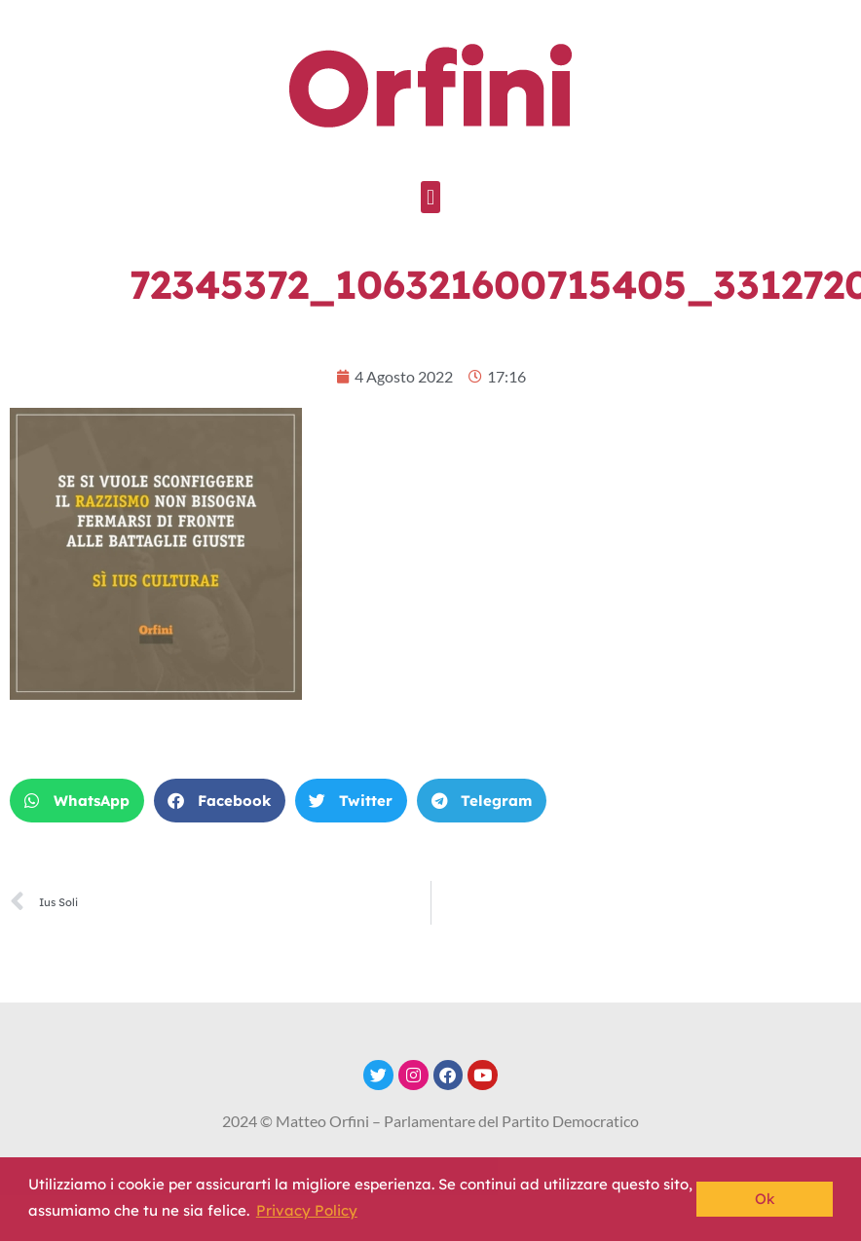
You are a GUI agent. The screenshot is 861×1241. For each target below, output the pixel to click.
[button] (430, 197)
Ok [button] (765, 1198)
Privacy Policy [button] (306, 1210)
